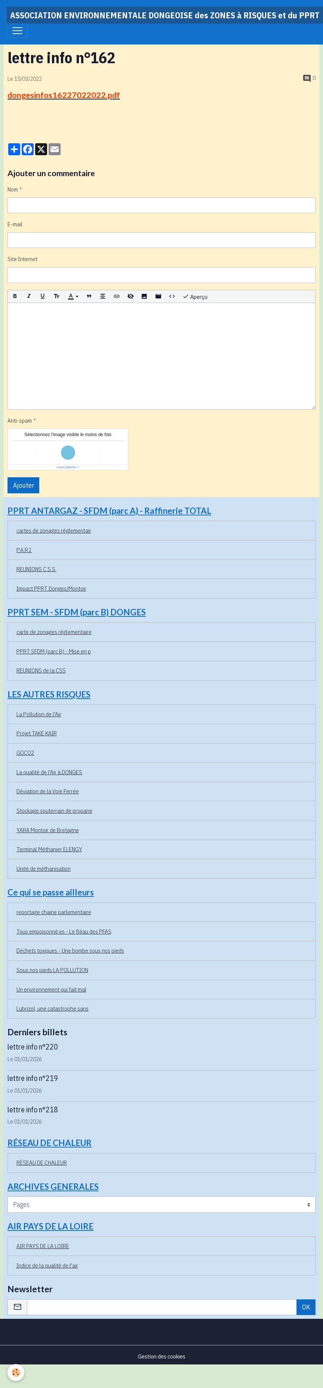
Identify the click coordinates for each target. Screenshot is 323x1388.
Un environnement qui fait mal (51, 989)
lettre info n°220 (32, 1046)
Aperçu (194, 296)
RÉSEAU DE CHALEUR (41, 1162)
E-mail (14, 224)
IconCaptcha (66, 467)
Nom (12, 189)
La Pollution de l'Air (38, 714)
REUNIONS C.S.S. (36, 569)
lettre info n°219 (32, 1078)
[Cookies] (15, 1372)
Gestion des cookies (161, 1356)
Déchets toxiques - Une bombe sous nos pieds (70, 950)
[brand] (165, 15)
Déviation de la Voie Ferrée (47, 791)
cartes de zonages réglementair (53, 530)
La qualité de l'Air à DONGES (49, 772)
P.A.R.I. (24, 550)
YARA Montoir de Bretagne (47, 830)
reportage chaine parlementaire (53, 912)
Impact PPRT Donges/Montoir (51, 588)
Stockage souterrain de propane (54, 810)
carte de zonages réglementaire (54, 631)
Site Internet (22, 259)
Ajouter (23, 485)
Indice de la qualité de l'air (47, 1265)
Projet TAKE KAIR (36, 733)
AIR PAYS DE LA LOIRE (42, 1246)
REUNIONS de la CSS (41, 670)
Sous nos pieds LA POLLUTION (52, 970)
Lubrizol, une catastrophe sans (52, 1008)
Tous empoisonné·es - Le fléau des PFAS (63, 931)
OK (306, 1307)
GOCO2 (25, 752)
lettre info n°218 (32, 1109)
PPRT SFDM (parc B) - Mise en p (53, 651)
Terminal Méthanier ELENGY (49, 849)
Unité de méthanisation (43, 868)
